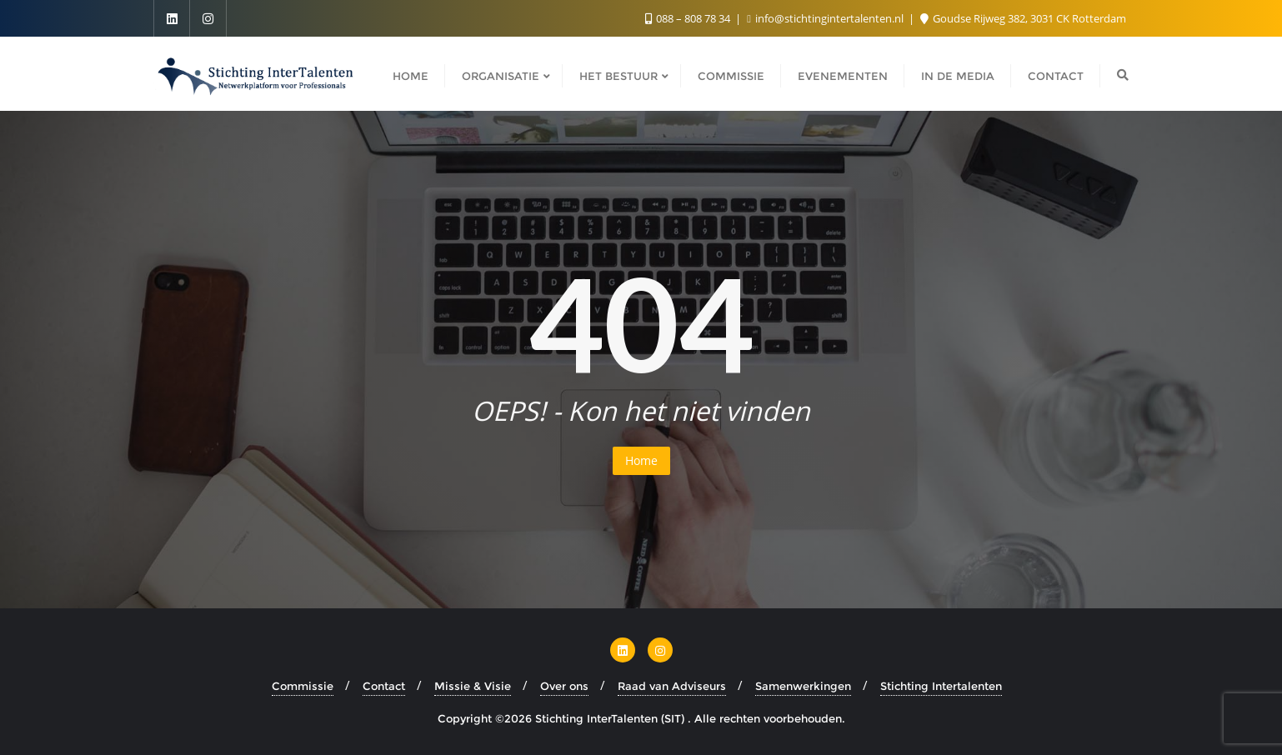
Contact (384, 685)
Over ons (564, 685)
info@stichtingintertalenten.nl (826, 18)
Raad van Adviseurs (672, 685)
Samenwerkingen (803, 685)
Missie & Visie (472, 685)
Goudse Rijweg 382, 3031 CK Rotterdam (1023, 18)
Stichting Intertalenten (941, 685)
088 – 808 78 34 (689, 18)
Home (641, 460)
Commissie (302, 685)
